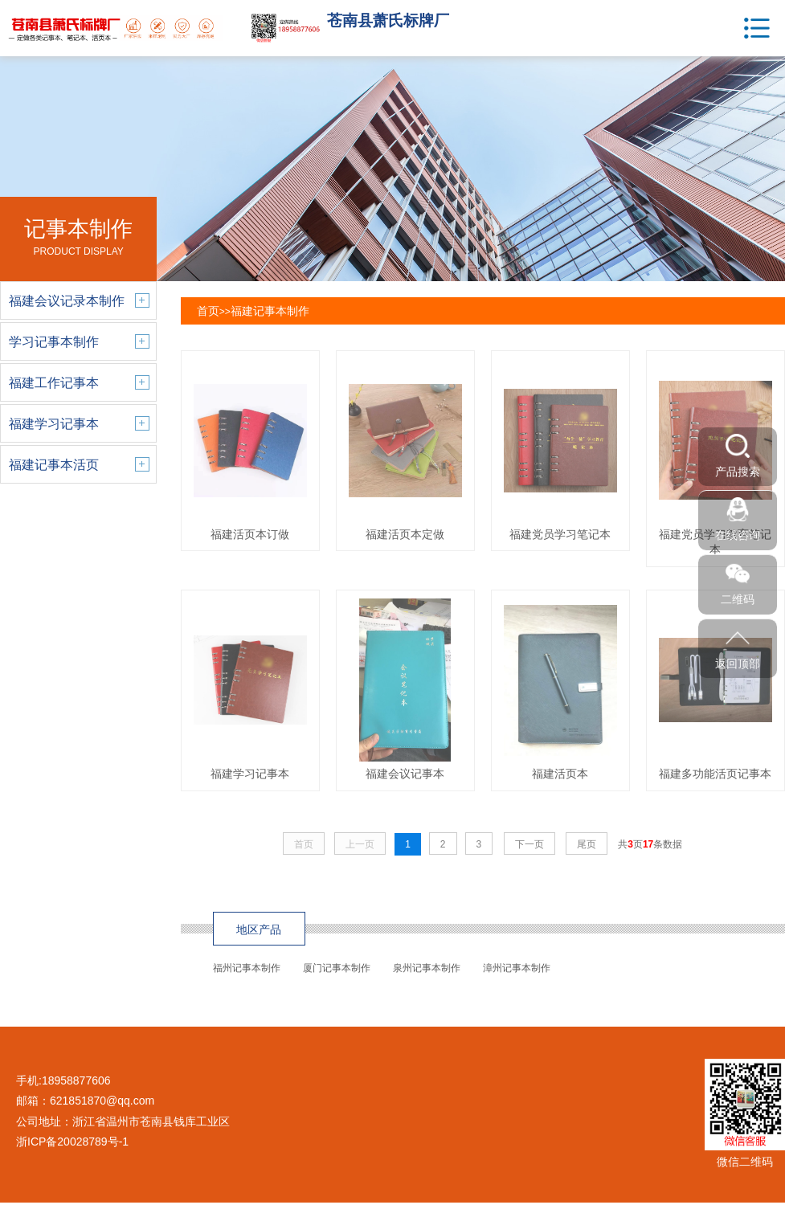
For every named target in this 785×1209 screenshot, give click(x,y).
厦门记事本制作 (336, 968)
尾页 (586, 844)
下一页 (529, 844)
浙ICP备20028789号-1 (72, 1141)
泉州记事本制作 (426, 968)
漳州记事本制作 (516, 968)
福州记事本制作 (246, 968)
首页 (208, 310)
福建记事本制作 (270, 310)
